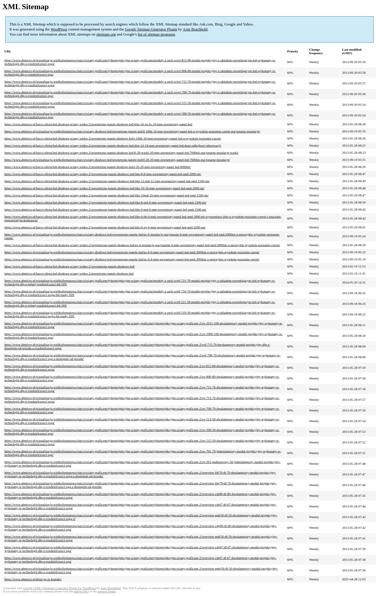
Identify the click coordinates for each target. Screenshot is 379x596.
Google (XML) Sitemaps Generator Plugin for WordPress (59, 588)
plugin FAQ (81, 591)
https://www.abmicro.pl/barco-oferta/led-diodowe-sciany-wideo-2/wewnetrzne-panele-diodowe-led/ (69, 266)
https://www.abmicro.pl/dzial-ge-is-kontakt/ (33, 579)
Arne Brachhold (195, 29)
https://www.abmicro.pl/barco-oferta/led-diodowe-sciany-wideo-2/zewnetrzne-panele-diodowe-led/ (69, 273)
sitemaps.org (106, 34)
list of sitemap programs (156, 34)
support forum (106, 591)
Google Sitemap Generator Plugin (151, 29)
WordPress (59, 29)
